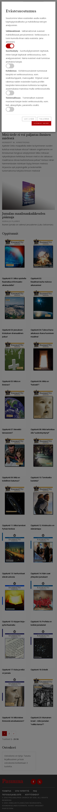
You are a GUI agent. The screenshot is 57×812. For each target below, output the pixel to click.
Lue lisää (29, 119)
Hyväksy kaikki (41, 123)
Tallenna (44, 119)
